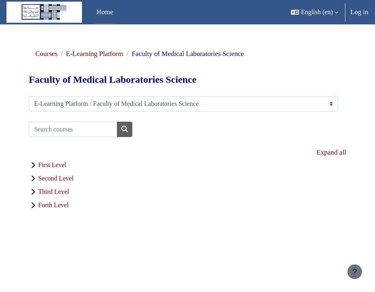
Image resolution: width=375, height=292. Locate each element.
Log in (359, 12)
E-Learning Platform (94, 54)
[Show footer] (354, 271)
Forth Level (53, 205)
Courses (46, 54)
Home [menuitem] (105, 12)
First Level (52, 164)
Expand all (331, 152)
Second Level (56, 178)
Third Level (53, 191)
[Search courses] (73, 129)
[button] (314, 12)
